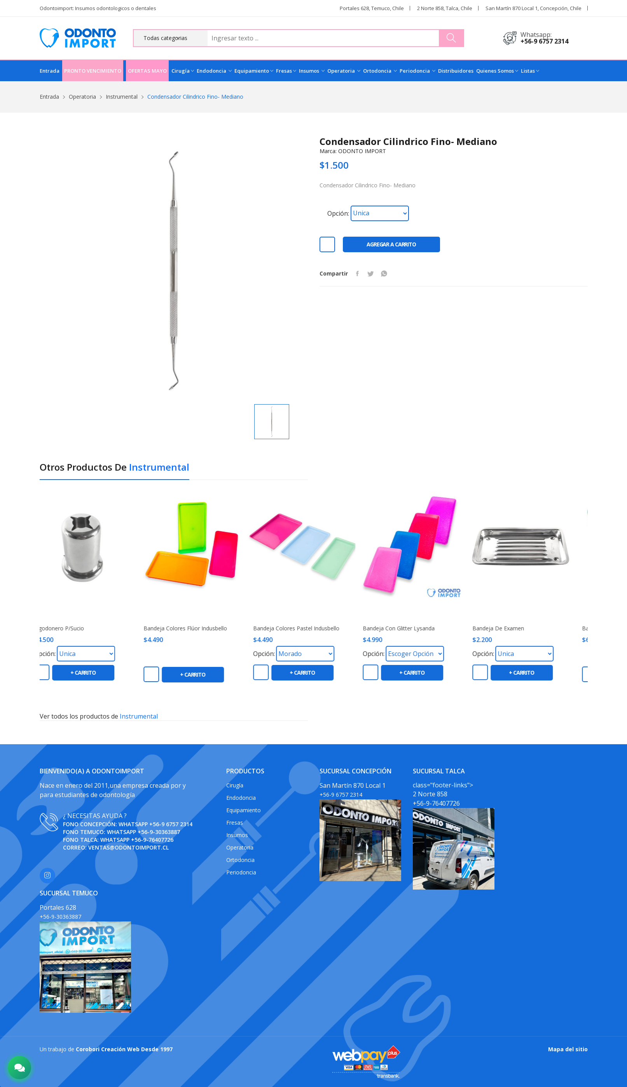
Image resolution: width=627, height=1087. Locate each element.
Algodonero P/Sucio (71, 628)
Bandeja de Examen (510, 628)
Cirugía (182, 70)
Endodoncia (214, 70)
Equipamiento (253, 70)
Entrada (49, 70)
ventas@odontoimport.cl (128, 847)
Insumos (312, 70)
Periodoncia (417, 70)
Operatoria (343, 70)
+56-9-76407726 (152, 839)
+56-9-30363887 (159, 832)
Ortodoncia (380, 70)
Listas (530, 70)
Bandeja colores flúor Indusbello (197, 628)
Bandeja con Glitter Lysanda (411, 628)
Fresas (286, 70)
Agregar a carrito (391, 244)
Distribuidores (455, 70)
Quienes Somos (497, 70)
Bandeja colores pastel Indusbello (308, 628)
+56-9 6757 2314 (544, 41)
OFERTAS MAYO (147, 70)
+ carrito (95, 672)
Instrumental (122, 96)
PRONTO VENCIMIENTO (92, 70)
